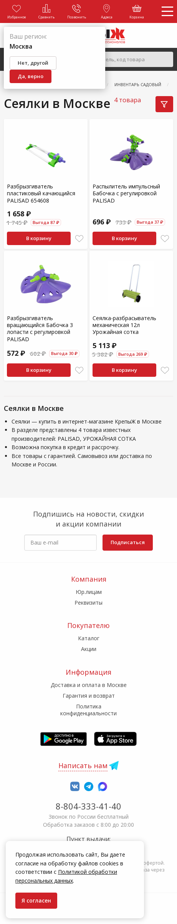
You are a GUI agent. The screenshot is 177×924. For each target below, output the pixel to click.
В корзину (38, 238)
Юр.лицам (89, 591)
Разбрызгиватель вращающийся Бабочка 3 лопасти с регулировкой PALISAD (40, 328)
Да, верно (30, 76)
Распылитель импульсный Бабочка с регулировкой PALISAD (126, 193)
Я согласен (36, 900)
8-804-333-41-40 (88, 806)
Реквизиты (88, 602)
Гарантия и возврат (89, 695)
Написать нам (83, 765)
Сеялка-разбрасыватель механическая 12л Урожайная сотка (124, 324)
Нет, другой (33, 62)
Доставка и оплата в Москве (89, 685)
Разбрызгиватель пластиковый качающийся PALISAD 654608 (41, 193)
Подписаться (128, 542)
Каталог (88, 638)
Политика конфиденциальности (88, 710)
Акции (88, 649)
